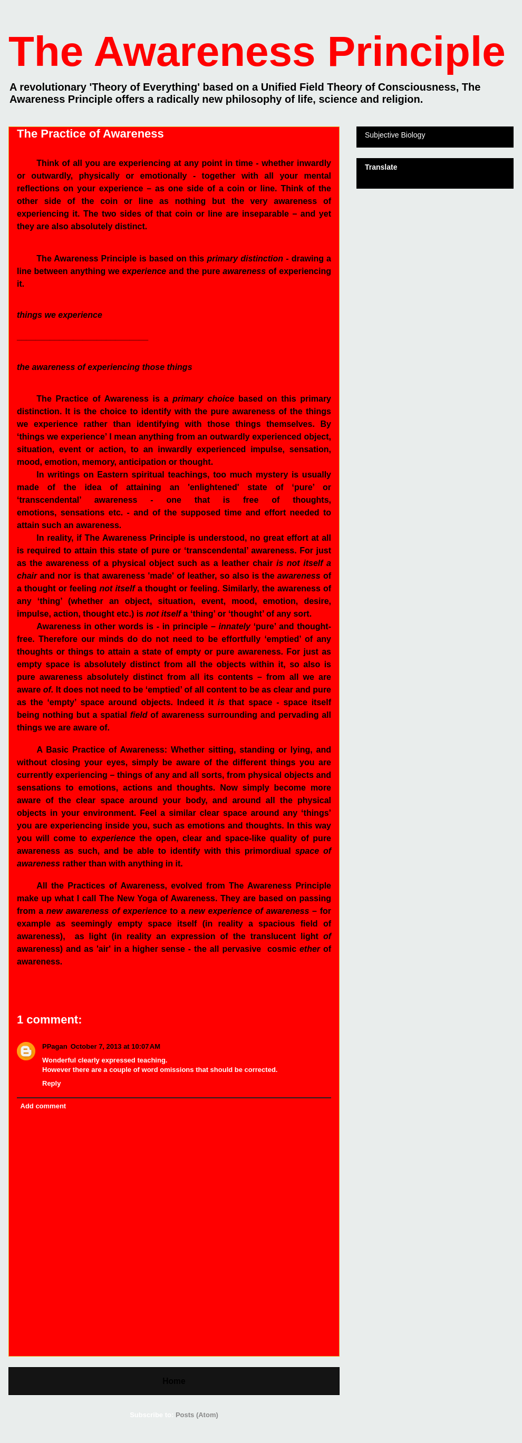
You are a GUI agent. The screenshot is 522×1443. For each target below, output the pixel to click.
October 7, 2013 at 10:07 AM (115, 1046)
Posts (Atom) (197, 1415)
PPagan (54, 1046)
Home (173, 1381)
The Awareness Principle (257, 51)
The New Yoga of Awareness (157, 898)
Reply (51, 1083)
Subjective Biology (395, 135)
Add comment (43, 1106)
